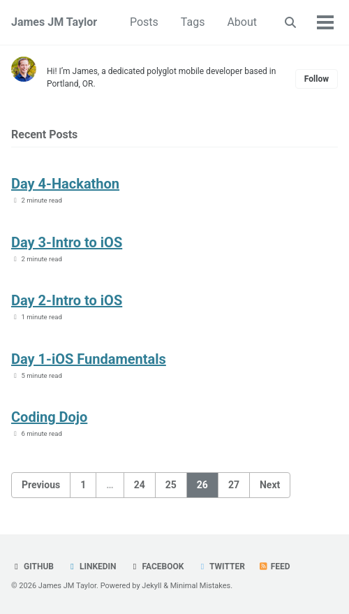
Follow (316, 79)
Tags (193, 22)
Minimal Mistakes (200, 585)
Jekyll (151, 585)
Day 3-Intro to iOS (66, 242)
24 (139, 484)
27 (233, 484)
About (242, 22)
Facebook (157, 566)
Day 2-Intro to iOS (66, 300)
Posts (144, 22)
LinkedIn (92, 566)
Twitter (220, 566)
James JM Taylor (54, 22)
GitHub (32, 566)
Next (270, 484)
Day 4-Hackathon (65, 183)
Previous (41, 484)
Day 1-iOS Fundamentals (88, 359)
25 (171, 484)
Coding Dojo (49, 417)
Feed (274, 566)
